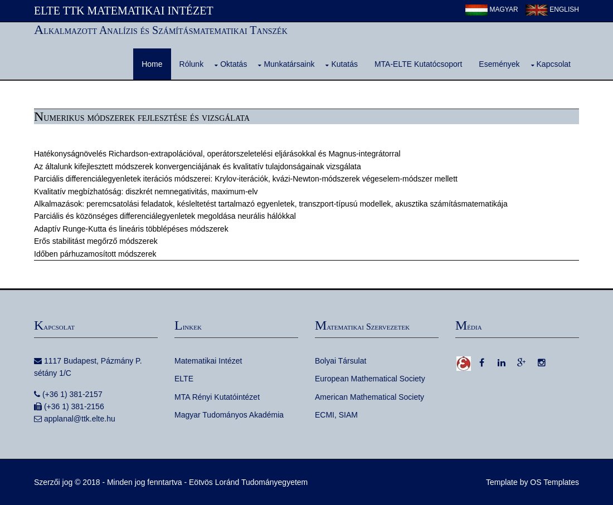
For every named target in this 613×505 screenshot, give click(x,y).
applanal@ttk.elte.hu (79, 418)
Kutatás (344, 64)
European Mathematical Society (370, 378)
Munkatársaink (289, 64)
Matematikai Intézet (208, 360)
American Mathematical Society (369, 397)
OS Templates (554, 482)
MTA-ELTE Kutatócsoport (418, 64)
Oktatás (233, 64)
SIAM (348, 414)
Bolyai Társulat (340, 360)
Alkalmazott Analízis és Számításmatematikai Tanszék (161, 30)
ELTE (183, 378)
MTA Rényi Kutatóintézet (217, 397)
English (552, 9)
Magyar (491, 9)
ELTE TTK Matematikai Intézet (123, 10)
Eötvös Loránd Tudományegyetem (248, 482)
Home (152, 64)
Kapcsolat (554, 64)
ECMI (324, 414)
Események (499, 64)
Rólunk (191, 64)
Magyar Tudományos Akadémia (229, 414)
